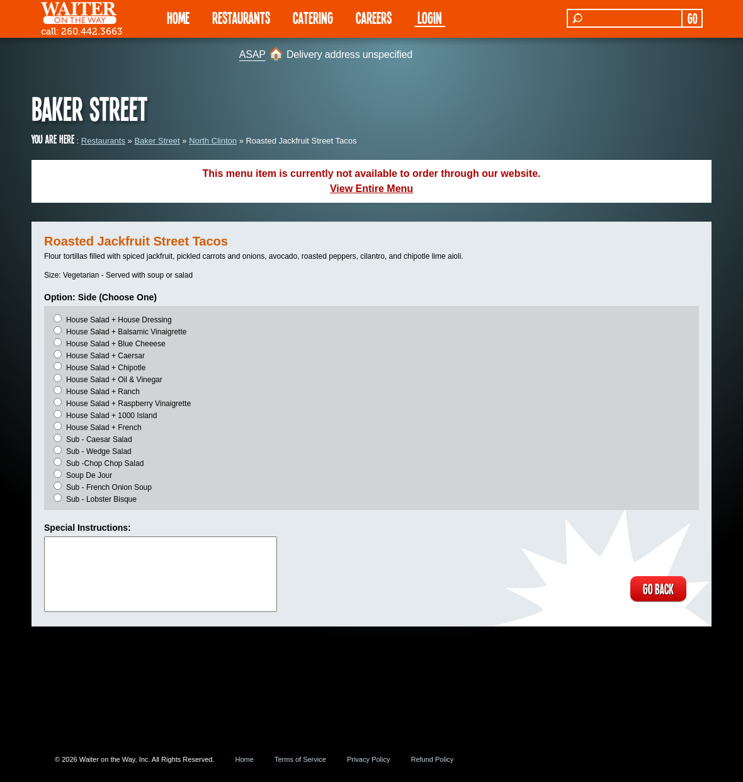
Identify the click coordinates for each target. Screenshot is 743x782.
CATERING (313, 17)
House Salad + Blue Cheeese (116, 343)
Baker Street (156, 140)
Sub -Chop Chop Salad (105, 463)
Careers (374, 17)
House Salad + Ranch (103, 391)
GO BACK (658, 588)
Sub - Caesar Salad (99, 439)
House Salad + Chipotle (105, 367)
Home (244, 759)
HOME (178, 17)
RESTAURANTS (241, 17)
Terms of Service (300, 759)
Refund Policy (432, 759)
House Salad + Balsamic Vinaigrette (126, 331)
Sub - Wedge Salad (99, 451)
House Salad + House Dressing (119, 319)
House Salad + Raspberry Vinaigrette (128, 403)
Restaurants (103, 140)
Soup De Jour (89, 475)
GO (692, 18)
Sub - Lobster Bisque (101, 499)
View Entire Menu (371, 188)
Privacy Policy (368, 759)
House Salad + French (104, 427)
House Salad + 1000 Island (111, 415)
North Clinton (213, 140)
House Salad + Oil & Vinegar (114, 379)
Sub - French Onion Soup (109, 487)
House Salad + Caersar (105, 355)
